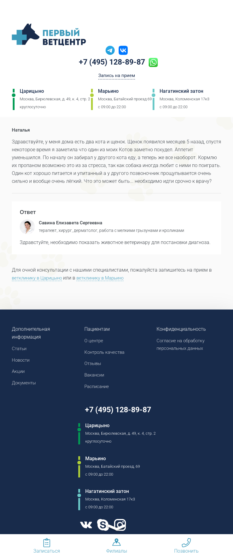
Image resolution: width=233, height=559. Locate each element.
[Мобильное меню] (16, 12)
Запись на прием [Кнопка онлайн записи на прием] (116, 76)
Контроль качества (106, 353)
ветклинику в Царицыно (39, 278)
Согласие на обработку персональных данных (183, 345)
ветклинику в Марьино (106, 278)
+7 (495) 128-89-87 (112, 62)
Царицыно (32, 92)
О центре (94, 341)
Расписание (97, 389)
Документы (25, 385)
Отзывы (93, 365)
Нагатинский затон (181, 92)
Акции (18, 373)
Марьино (108, 92)
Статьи (20, 349)
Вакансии (95, 377)
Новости (21, 361)
